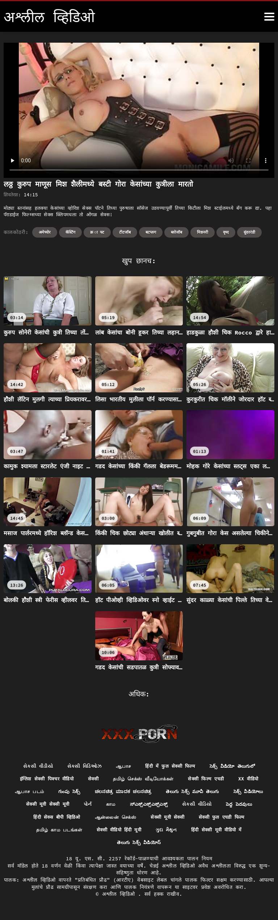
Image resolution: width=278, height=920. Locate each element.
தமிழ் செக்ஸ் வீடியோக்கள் (162, 779)
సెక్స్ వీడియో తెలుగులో (237, 766)
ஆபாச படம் (99, 792)
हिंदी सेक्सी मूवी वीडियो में (125, 846)
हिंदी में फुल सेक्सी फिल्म (170, 766)
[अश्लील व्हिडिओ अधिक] (269, 17)
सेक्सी (109, 779)
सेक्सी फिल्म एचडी (229, 779)
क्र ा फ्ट (97, 232)
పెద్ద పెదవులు (126, 819)
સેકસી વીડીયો (31, 766)
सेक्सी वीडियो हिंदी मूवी (229, 833)
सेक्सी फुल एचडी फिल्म (100, 833)
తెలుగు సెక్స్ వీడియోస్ (192, 846)
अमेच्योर (45, 232)
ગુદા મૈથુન (72, 846)
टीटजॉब (125, 232)
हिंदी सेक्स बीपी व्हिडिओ (181, 819)
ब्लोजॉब (176, 232)
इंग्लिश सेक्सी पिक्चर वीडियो (59, 779)
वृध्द (226, 232)
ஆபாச (121, 766)
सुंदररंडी (249, 232)
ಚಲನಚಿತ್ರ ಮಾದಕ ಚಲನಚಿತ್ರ (200, 792)
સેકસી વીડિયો (82, 819)
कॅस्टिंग (70, 232)
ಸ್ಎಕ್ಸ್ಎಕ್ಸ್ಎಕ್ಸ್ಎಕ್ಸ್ (31, 819)
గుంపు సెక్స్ (142, 792)
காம (242, 806)
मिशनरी (202, 232)
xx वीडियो (58, 792)
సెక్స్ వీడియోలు (121, 806)
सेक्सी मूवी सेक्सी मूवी (176, 806)
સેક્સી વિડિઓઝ (80, 766)
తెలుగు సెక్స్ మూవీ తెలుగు (60, 806)
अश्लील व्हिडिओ (120, 898)
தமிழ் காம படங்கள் (165, 833)
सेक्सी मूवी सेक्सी (42, 833)
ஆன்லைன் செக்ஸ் (244, 819)
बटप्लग (151, 232)
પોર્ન (218, 806)
